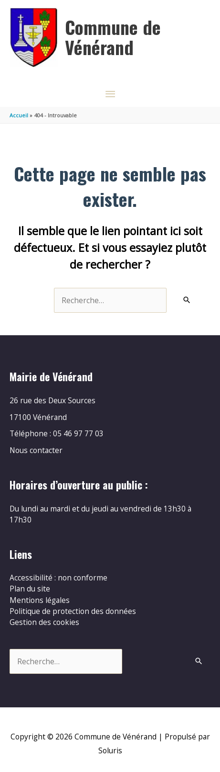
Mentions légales (40, 600)
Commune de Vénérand (113, 36)
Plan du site (30, 588)
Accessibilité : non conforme (58, 577)
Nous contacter (36, 450)
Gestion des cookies (44, 622)
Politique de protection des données (73, 611)
